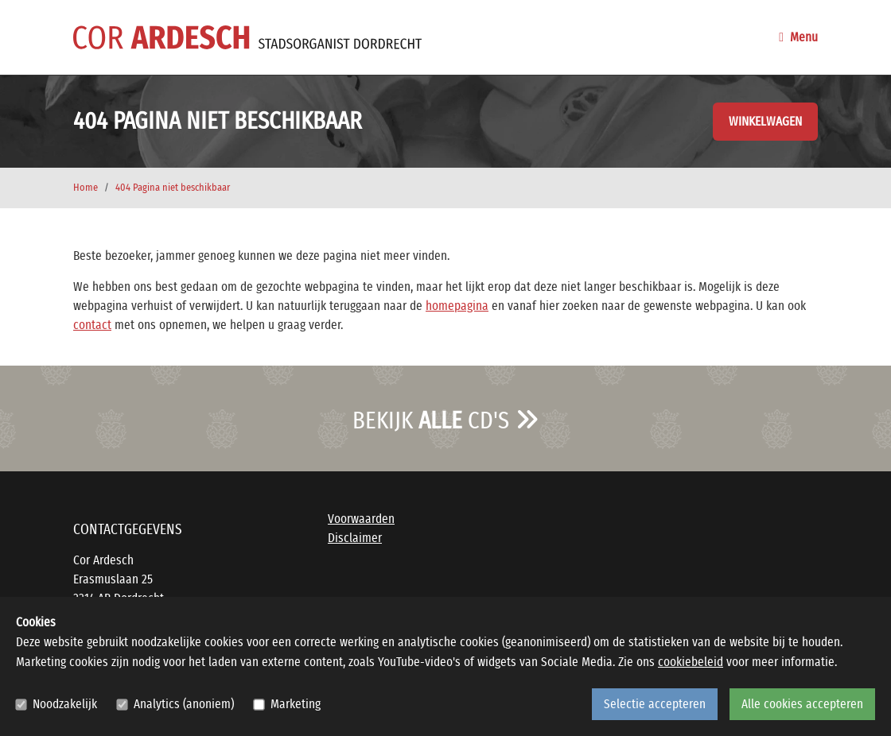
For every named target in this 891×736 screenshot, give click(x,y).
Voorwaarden (361, 519)
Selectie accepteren (655, 704)
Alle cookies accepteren (802, 704)
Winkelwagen (765, 121)
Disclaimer (355, 538)
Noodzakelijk (65, 704)
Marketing (295, 704)
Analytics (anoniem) (184, 704)
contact (92, 325)
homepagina (457, 306)
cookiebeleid (690, 662)
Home (85, 188)
